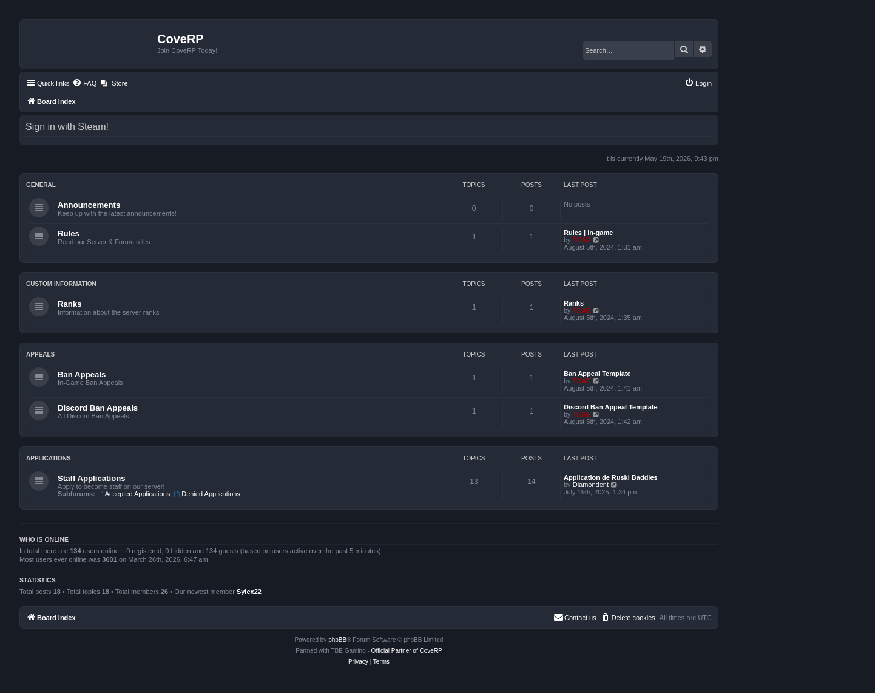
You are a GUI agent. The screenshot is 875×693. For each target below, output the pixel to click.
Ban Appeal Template (597, 373)
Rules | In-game (588, 232)
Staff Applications (92, 478)
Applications (48, 458)
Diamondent (591, 484)
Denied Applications (207, 493)
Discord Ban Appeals (98, 407)
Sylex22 (249, 591)
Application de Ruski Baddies (611, 477)
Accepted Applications (133, 493)
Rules (68, 233)
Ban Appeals (82, 374)
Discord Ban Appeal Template (611, 407)
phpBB (337, 640)
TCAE (582, 240)
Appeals (40, 354)
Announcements (89, 205)
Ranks (70, 304)
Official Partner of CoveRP (406, 650)
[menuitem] (84, 83)
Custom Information (61, 284)
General (41, 185)
